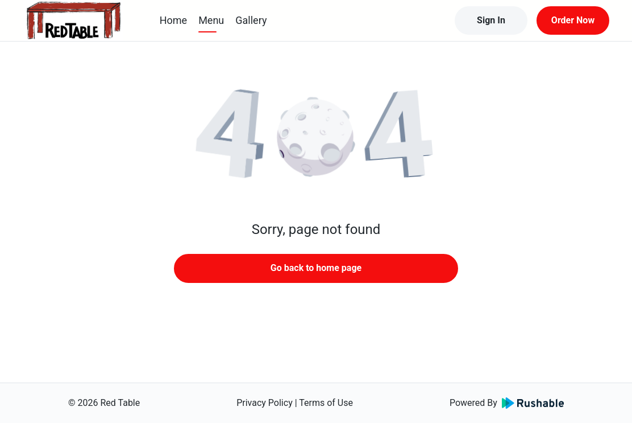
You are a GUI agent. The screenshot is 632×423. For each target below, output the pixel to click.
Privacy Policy (264, 402)
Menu (211, 20)
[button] (316, 136)
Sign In (491, 20)
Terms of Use (326, 402)
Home (173, 20)
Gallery (251, 20)
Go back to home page (316, 267)
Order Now (572, 20)
